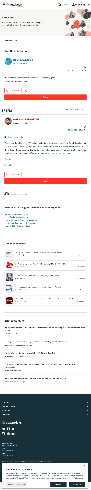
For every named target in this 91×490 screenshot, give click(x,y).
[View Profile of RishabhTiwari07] (29, 119)
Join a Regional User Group (16, 217)
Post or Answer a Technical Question (20, 220)
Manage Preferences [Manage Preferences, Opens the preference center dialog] (16, 484)
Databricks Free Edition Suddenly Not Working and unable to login (33, 353)
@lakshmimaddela (15, 137)
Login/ (82, 4)
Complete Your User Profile (16, 214)
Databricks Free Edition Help (17, 356)
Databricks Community (14, 5)
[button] (7, 90)
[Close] (84, 465)
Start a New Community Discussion (19, 223)
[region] (45, 476)
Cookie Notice (58, 476)
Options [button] (85, 40)
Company (6, 414)
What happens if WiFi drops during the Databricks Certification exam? (35, 378)
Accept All (77, 484)
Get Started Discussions (15, 334)
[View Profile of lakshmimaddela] (23, 59)
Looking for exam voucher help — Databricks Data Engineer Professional (35, 342)
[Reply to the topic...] (49, 194)
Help (65, 4)
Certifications (11, 370)
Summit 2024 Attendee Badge (18, 226)
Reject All (58, 484)
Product (5, 402)
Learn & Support (9, 406)
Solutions (6, 410)
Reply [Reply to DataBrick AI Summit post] (45, 97)
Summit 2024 (11, 40)
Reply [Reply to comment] (45, 181)
